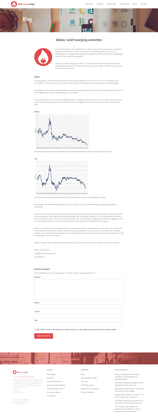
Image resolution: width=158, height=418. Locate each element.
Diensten (89, 4)
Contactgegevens (87, 385)
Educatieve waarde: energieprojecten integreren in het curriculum (129, 384)
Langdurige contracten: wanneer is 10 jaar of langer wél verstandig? (129, 396)
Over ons (84, 381)
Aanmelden (125, 4)
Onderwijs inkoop (54, 392)
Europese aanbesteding (56, 385)
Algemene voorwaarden (90, 389)
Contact (144, 4)
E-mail (37, 311)
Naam (37, 303)
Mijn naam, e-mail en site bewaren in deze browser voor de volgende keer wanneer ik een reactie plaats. (76, 330)
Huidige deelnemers (55, 381)
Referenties (111, 4)
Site (35, 320)
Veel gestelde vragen (89, 378)
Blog (135, 4)
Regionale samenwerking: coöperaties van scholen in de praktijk (129, 390)
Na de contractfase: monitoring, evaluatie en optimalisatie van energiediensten (127, 377)
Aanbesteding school (55, 389)
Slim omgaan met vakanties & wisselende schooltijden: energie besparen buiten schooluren (127, 409)
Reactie (37, 277)
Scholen (99, 4)
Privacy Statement (87, 392)
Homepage (51, 374)
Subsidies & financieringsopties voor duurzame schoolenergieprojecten (129, 402)
